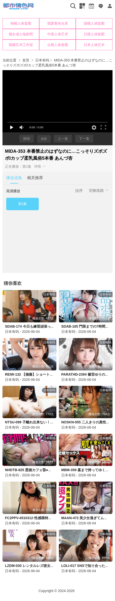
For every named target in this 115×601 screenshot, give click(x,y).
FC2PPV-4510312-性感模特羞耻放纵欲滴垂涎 (40, 518)
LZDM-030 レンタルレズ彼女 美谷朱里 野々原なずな (46, 566)
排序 (79, 191)
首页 (25, 60)
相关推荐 (35, 178)
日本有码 (42, 60)
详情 (40, 166)
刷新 (44, 139)
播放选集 (14, 178)
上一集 (63, 139)
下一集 (84, 139)
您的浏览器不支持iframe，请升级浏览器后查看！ (57, 34)
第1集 (22, 204)
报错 (26, 139)
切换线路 (99, 190)
